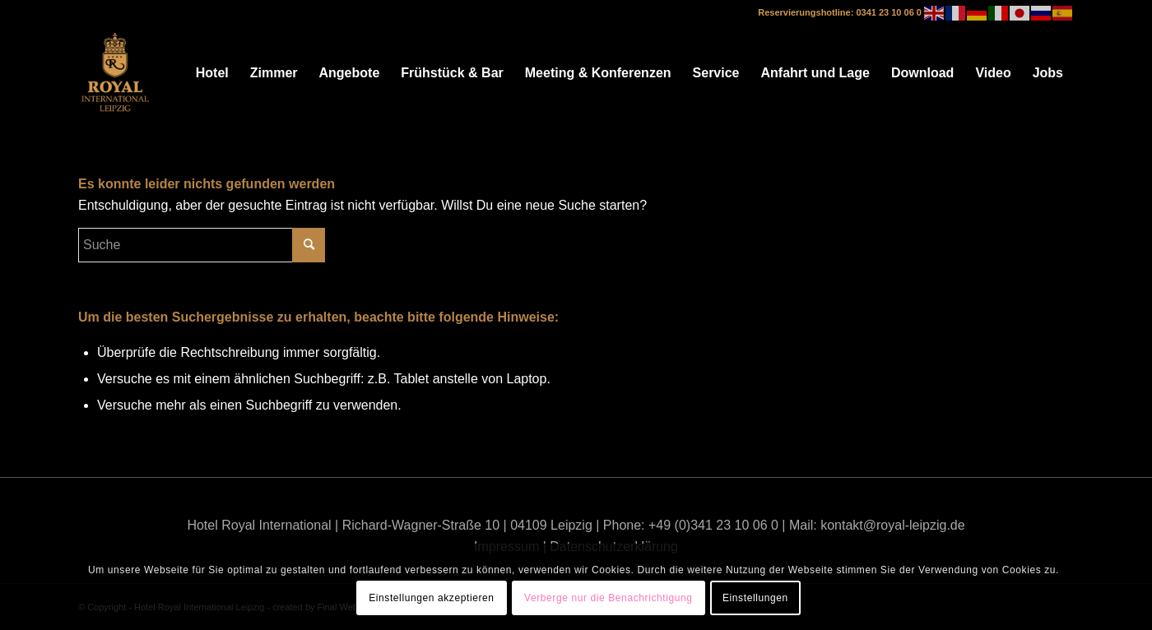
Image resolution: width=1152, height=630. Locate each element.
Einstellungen (755, 598)
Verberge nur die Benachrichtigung (608, 598)
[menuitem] (212, 73)
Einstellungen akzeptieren (431, 598)
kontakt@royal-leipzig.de (892, 525)
